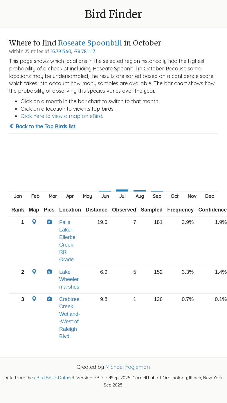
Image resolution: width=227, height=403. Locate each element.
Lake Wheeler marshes (69, 279)
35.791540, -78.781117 (72, 51)
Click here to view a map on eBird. (62, 116)
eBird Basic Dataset (54, 377)
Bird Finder (113, 14)
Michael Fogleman (127, 367)
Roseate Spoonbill (90, 43)
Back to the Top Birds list (42, 126)
